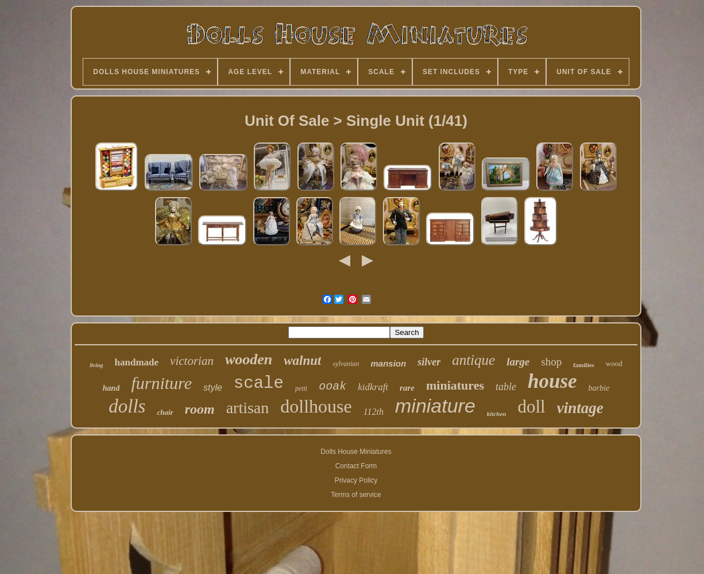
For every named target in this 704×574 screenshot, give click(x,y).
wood (614, 363)
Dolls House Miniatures (355, 452)
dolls (127, 406)
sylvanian (345, 364)
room (200, 409)
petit (301, 388)
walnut (302, 360)
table (506, 386)
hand (111, 388)
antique (473, 360)
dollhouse (315, 406)
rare (407, 387)
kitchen (496, 413)
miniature (435, 406)
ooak (332, 386)
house (552, 381)
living (96, 365)
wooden (248, 359)
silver (428, 362)
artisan (247, 408)
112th (373, 412)
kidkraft (373, 387)
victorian (192, 361)
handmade (137, 362)
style (212, 387)
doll (531, 406)
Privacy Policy (356, 480)
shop (551, 362)
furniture (161, 382)
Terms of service (356, 495)
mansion (388, 363)
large (517, 362)
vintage (580, 408)
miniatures (455, 385)
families (583, 364)
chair (165, 412)
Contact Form (356, 466)
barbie (599, 388)
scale (259, 383)
